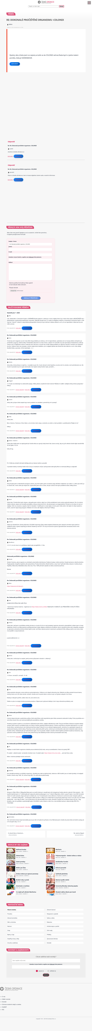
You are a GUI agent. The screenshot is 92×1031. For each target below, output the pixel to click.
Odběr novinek (6, 999)
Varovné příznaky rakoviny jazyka (67, 886)
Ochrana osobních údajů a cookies (11, 1004)
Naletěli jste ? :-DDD (13, 313)
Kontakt (49, 943)
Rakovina (49, 922)
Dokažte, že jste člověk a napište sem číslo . (25, 257)
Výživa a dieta (50, 918)
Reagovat (18, 156)
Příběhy (49, 934)
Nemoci (9, 926)
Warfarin (59, 849)
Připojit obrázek (13, 287)
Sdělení (10, 262)
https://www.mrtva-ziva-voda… (52, 753)
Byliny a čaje (10, 934)
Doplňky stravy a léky (13, 939)
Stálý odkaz (10, 156)
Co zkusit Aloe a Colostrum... (16, 833)
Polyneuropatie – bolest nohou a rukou (68, 855)
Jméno (10, 246)
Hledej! (61, 6)
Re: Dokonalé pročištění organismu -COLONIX (21, 335)
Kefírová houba (21, 849)
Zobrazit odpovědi (20, 389)
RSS (3, 1009)
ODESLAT (46, 975)
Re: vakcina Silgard (79, 833)
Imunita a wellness (12, 943)
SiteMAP (4, 1007)
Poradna (9, 914)
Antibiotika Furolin (62, 862)
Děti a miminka (11, 922)
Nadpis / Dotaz (12, 241)
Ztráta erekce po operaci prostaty (27, 874)
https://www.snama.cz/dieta (39, 607)
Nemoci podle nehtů (62, 880)
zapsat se (41, 971)
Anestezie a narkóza (22, 886)
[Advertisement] (46, 39)
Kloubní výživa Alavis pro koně (66, 892)
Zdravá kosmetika (12, 918)
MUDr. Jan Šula (21, 868)
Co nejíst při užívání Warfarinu (26, 892)
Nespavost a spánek (52, 914)
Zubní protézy (20, 862)
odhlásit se (53, 971)
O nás (3, 996)
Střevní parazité (61, 868)
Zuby (8, 930)
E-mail (10, 252)
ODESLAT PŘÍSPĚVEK (31, 298)
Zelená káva (20, 855)
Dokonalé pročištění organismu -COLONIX (20, 556)
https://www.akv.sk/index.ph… (15, 586)
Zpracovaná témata (52, 939)
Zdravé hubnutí (51, 910)
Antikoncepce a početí (53, 926)
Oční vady (49, 930)
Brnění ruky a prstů (22, 880)
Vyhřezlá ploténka (62, 874)
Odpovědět (14, 63)
